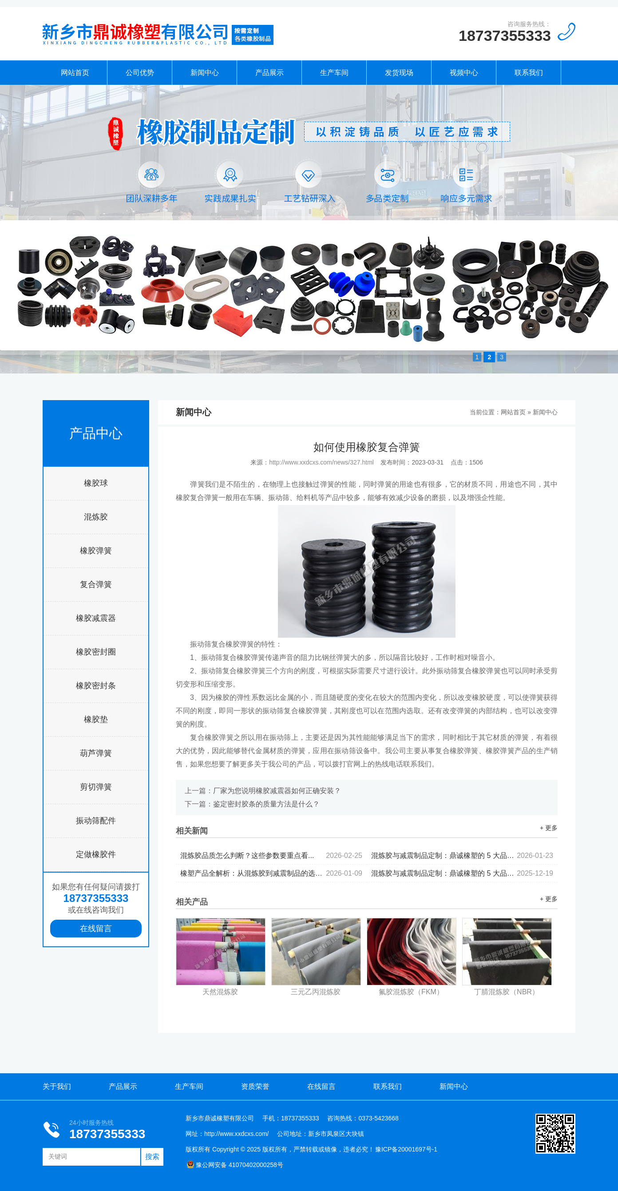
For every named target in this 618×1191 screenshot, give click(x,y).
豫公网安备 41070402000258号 (234, 1164)
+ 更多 (549, 827)
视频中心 (464, 72)
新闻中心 (204, 72)
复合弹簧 (96, 584)
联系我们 (529, 72)
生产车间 (334, 72)
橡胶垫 (96, 719)
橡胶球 (96, 483)
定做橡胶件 (96, 854)
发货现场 (399, 72)
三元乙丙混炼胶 (316, 992)
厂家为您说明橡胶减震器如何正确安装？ (277, 790)
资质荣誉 (255, 1086)
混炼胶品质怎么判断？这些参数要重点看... (271, 855)
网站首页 (75, 72)
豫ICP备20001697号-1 (406, 1149)
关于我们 (57, 1086)
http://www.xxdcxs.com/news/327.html (321, 462)
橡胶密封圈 (96, 651)
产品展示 (269, 72)
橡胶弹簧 (96, 550)
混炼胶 (96, 516)
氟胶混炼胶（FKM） (411, 992)
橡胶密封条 (96, 685)
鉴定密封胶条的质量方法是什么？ (266, 804)
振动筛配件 (96, 820)
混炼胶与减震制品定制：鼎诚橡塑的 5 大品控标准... (462, 855)
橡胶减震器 (96, 618)
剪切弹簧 (96, 786)
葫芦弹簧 (96, 753)
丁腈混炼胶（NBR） (506, 992)
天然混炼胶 (220, 992)
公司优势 (140, 72)
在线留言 (96, 928)
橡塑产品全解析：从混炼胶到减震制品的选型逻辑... (271, 873)
